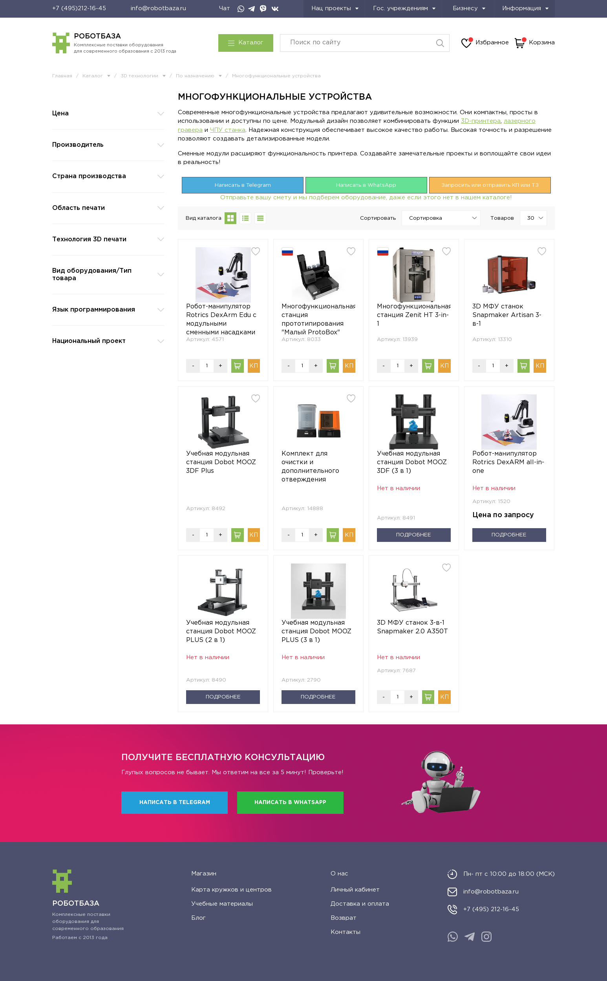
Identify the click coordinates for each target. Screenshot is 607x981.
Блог (198, 918)
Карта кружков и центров (231, 889)
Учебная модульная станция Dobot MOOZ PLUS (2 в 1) (221, 631)
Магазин (203, 873)
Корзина (535, 43)
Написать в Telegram (243, 185)
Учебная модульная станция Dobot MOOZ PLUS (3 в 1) (316, 631)
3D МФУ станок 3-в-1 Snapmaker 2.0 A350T (412, 627)
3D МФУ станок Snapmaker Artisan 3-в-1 (506, 315)
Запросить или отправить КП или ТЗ (490, 185)
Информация (525, 8)
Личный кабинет (355, 889)
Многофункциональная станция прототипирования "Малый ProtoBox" (318, 320)
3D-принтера (481, 121)
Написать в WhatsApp (366, 185)
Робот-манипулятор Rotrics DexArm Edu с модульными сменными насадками (221, 320)
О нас (339, 873)
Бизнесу (469, 8)
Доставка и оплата (360, 903)
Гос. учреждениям (404, 8)
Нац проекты (335, 8)
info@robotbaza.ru (158, 8)
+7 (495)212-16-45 (79, 8)
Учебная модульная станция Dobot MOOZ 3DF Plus (221, 462)
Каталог (245, 43)
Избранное (485, 43)
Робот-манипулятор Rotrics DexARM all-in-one (508, 462)
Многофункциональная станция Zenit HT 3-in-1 (414, 315)
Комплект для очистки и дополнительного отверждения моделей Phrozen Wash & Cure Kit (310, 467)
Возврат (344, 918)
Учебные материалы (222, 903)
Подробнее (413, 534)
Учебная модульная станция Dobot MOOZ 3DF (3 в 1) (412, 462)
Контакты (345, 932)
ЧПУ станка (227, 130)
